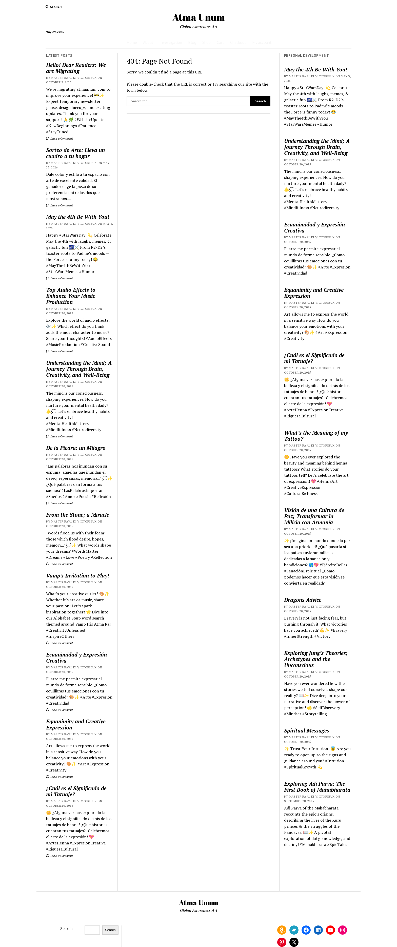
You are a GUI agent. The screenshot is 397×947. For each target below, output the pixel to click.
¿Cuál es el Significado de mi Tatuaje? (76, 791)
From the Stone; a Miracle (77, 515)
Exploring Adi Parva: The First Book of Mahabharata (317, 787)
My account (262, 42)
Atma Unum (198, 17)
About (148, 42)
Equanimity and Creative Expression (76, 724)
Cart (220, 42)
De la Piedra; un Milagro (76, 448)
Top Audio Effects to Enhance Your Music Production (70, 296)
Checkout (238, 42)
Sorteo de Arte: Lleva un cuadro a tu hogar (75, 153)
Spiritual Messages (306, 730)
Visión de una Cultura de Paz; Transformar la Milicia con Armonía (314, 516)
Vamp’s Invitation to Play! (77, 575)
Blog (192, 42)
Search (66, 928)
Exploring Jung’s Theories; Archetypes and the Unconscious (316, 659)
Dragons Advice (302, 600)
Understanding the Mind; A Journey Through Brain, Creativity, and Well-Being (79, 369)
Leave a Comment (59, 138)
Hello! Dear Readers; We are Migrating (76, 68)
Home (132, 42)
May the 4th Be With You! (77, 217)
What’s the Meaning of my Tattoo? (316, 436)
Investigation (171, 42)
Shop (206, 42)
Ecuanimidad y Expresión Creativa (76, 657)
